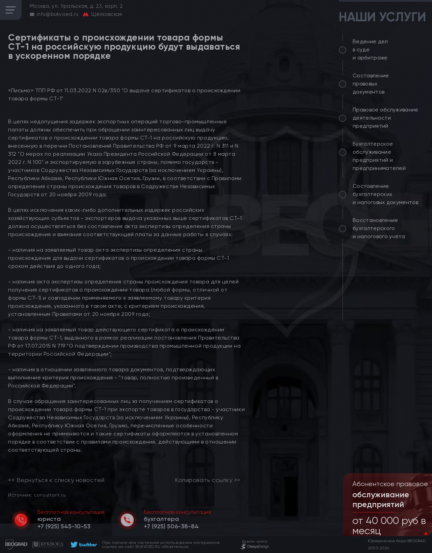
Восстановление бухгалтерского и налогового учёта (379, 228)
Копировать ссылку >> (208, 480)
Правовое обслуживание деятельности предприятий (385, 117)
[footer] (83, 545)
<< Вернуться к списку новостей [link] (56, 480)
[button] (420, 533)
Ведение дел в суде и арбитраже (370, 49)
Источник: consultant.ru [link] (36, 494)
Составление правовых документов (371, 83)
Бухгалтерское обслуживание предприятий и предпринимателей (379, 156)
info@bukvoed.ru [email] (58, 14)
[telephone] (63, 526)
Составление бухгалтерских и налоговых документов (385, 194)
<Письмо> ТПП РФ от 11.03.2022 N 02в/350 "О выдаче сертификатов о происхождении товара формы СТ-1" (124, 94)
